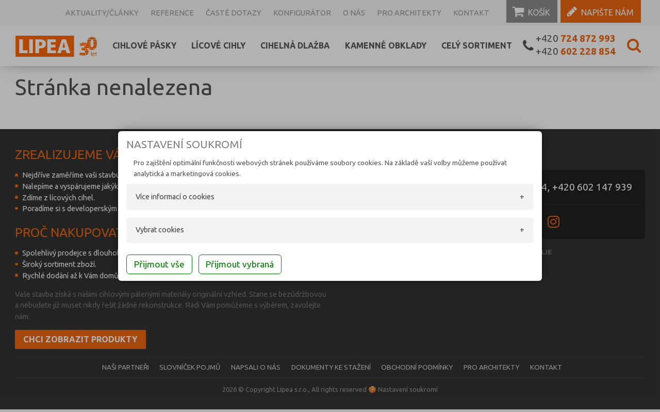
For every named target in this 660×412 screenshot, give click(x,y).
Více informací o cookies (164, 198)
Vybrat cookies (149, 231)
